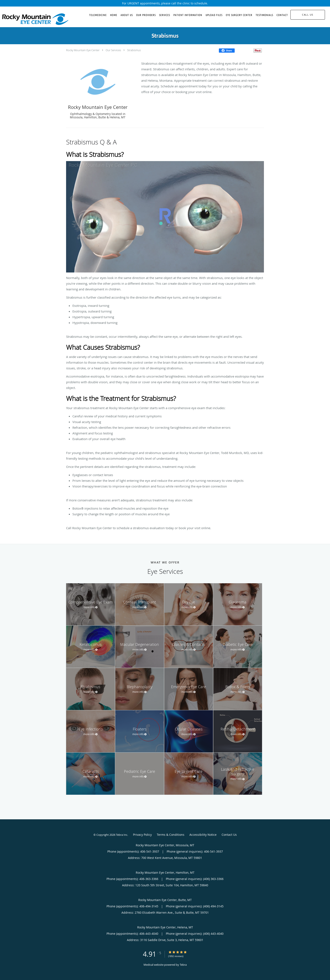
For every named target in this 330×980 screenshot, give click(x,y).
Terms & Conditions (170, 835)
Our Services (113, 50)
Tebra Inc (121, 835)
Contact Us (229, 835)
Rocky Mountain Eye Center (83, 50)
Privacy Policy (142, 835)
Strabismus (134, 50)
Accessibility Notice (203, 835)
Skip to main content (21, 9)
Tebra (183, 965)
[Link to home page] (34, 19)
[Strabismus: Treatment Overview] (165, 216)
